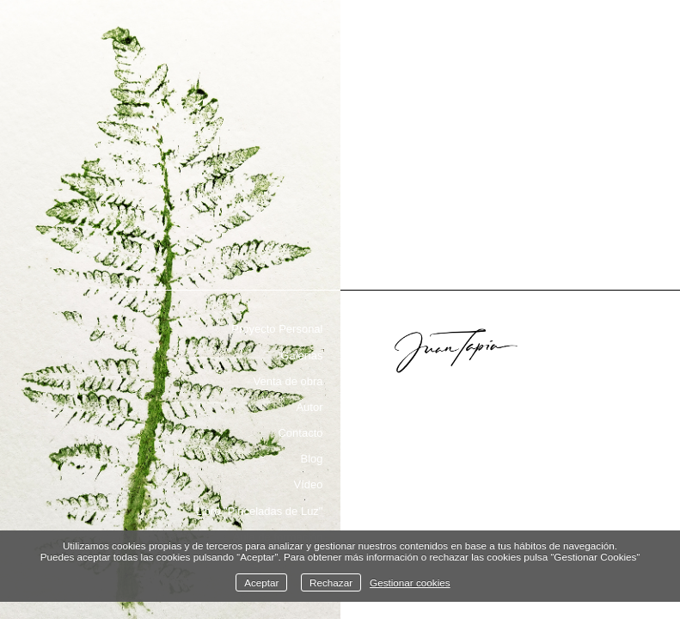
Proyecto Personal (276, 328)
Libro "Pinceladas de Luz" (259, 511)
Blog (311, 458)
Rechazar (330, 582)
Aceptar (261, 582)
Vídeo (308, 484)
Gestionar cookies (410, 582)
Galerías (301, 355)
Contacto (300, 432)
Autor (309, 407)
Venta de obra (288, 381)
